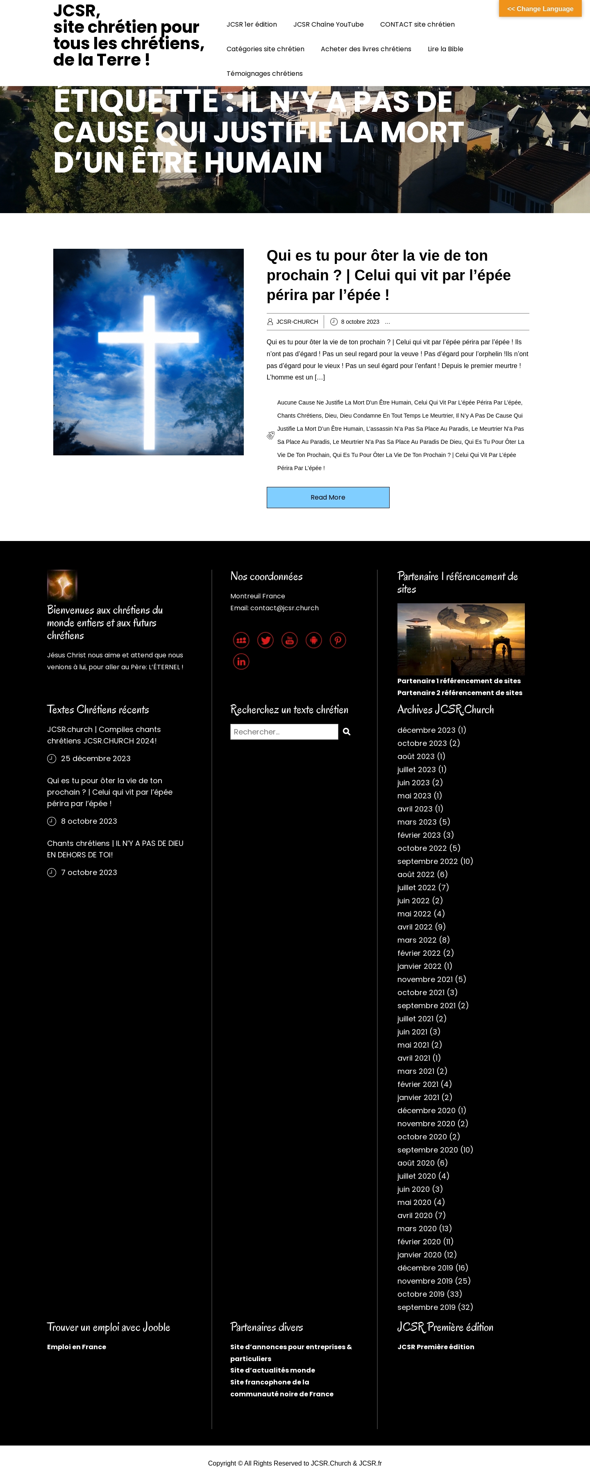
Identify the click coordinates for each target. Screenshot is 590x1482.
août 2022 (416, 874)
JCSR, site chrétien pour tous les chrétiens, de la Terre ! (128, 35)
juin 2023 (413, 782)
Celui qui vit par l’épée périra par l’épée (467, 402)
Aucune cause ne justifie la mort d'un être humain (344, 402)
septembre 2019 (426, 1307)
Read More (328, 497)
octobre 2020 (422, 1137)
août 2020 (416, 1163)
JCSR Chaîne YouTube (328, 24)
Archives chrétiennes (429, 321)
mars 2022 (417, 940)
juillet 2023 (416, 769)
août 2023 (416, 756)
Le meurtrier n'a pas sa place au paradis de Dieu (397, 442)
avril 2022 (415, 927)
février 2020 (419, 1242)
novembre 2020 (426, 1123)
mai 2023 (414, 796)
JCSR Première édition (435, 1347)
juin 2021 (412, 1032)
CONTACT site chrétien (417, 24)
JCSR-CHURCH (297, 321)
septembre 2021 (426, 1005)
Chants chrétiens (299, 415)
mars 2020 (417, 1228)
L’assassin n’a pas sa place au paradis (417, 428)
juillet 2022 (416, 887)
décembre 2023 (426, 730)
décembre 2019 (425, 1268)
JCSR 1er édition (252, 24)
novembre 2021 (425, 979)
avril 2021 (413, 1058)
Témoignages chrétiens (265, 73)
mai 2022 (414, 914)
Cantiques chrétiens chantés (495, 321)
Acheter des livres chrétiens (366, 49)
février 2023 (419, 835)
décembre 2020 (426, 1110)
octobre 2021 (421, 992)
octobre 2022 (422, 848)
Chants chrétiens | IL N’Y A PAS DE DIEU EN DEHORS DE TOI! (115, 849)
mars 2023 (417, 822)
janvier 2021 (418, 1097)
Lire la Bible (445, 49)
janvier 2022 (419, 966)
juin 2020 (413, 1189)
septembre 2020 (427, 1150)
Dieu (331, 415)
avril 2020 (415, 1215)
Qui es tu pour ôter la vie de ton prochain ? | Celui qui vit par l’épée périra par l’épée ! (389, 275)
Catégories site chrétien (265, 49)
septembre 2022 (427, 861)
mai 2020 (414, 1202)
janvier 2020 (419, 1255)
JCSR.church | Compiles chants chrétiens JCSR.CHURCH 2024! (104, 735)
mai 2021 (413, 1045)
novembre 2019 (425, 1281)
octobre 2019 (421, 1294)
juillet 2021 (415, 1019)
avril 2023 (415, 809)
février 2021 (417, 1084)
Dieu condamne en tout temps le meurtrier (396, 415)
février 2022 (419, 953)
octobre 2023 (422, 743)
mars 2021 (415, 1071)
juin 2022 (413, 901)
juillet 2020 (416, 1176)
